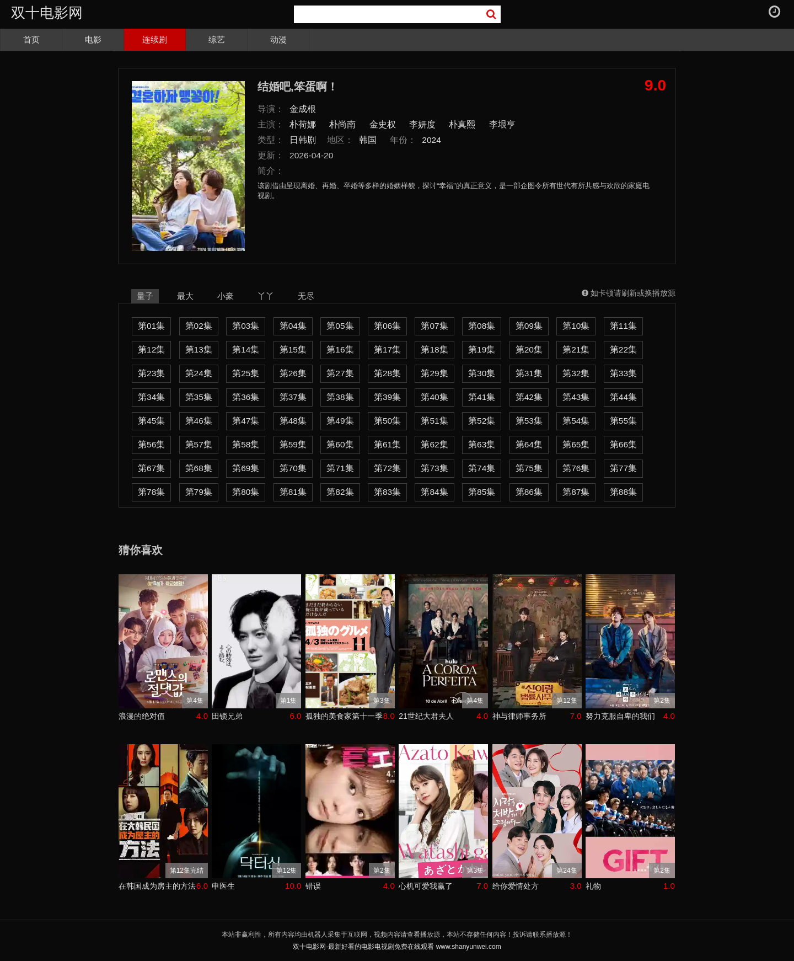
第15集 (293, 349)
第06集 (387, 325)
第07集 (434, 325)
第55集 (623, 420)
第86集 (529, 491)
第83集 (387, 491)
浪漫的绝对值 (142, 716)
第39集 (387, 397)
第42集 (529, 397)
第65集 (575, 444)
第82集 (339, 491)
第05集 (339, 325)
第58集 (245, 444)
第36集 (245, 397)
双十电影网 (47, 12)
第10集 (575, 325)
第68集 (198, 468)
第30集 (481, 373)
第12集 (151, 349)
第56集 (151, 444)
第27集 (339, 373)
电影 (93, 39)
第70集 (293, 468)
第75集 (529, 468)
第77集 (623, 468)
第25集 (245, 373)
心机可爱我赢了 (426, 886)
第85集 (481, 491)
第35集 (198, 397)
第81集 (293, 491)
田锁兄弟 (227, 716)
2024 (431, 140)
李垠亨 (502, 124)
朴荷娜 (302, 124)
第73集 (434, 468)
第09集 (529, 325)
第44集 (623, 397)
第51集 (434, 420)
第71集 (339, 468)
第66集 (623, 444)
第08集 (481, 325)
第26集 (293, 373)
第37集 (293, 397)
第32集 (575, 373)
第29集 (434, 373)
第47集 (245, 420)
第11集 (623, 325)
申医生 (223, 886)
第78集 (151, 491)
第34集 (151, 397)
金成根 (302, 109)
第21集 (575, 349)
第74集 (481, 468)
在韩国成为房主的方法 (157, 886)
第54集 (575, 420)
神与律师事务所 (519, 716)
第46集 (198, 420)
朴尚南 (342, 124)
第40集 (434, 397)
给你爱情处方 (515, 886)
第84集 (434, 491)
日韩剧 (302, 140)
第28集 (387, 373)
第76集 (575, 468)
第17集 (387, 349)
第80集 (245, 491)
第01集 (151, 325)
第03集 (245, 325)
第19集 (481, 349)
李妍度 (422, 124)
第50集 (387, 420)
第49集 (339, 420)
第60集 (339, 444)
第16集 (339, 349)
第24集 (198, 373)
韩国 (368, 140)
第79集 (198, 491)
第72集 (387, 468)
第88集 (623, 491)
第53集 (529, 420)
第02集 (198, 325)
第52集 (481, 420)
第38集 (339, 397)
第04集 (293, 325)
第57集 (198, 444)
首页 (31, 39)
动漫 (278, 39)
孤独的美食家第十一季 (344, 716)
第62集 (434, 444)
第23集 (151, 373)
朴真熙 (462, 124)
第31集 (529, 373)
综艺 (216, 39)
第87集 (575, 491)
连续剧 (154, 39)
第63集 (481, 444)
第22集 (623, 349)
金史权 (382, 124)
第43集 (575, 397)
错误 (313, 886)
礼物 (593, 886)
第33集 (623, 373)
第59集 (293, 444)
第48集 (293, 420)
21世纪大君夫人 (426, 716)
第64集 (529, 444)
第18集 (434, 349)
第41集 (481, 397)
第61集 (387, 444)
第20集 (529, 349)
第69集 (245, 468)
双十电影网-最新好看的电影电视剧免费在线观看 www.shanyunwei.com (397, 947)
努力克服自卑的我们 (620, 716)
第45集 (151, 420)
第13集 (198, 349)
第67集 (151, 468)
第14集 (245, 349)
